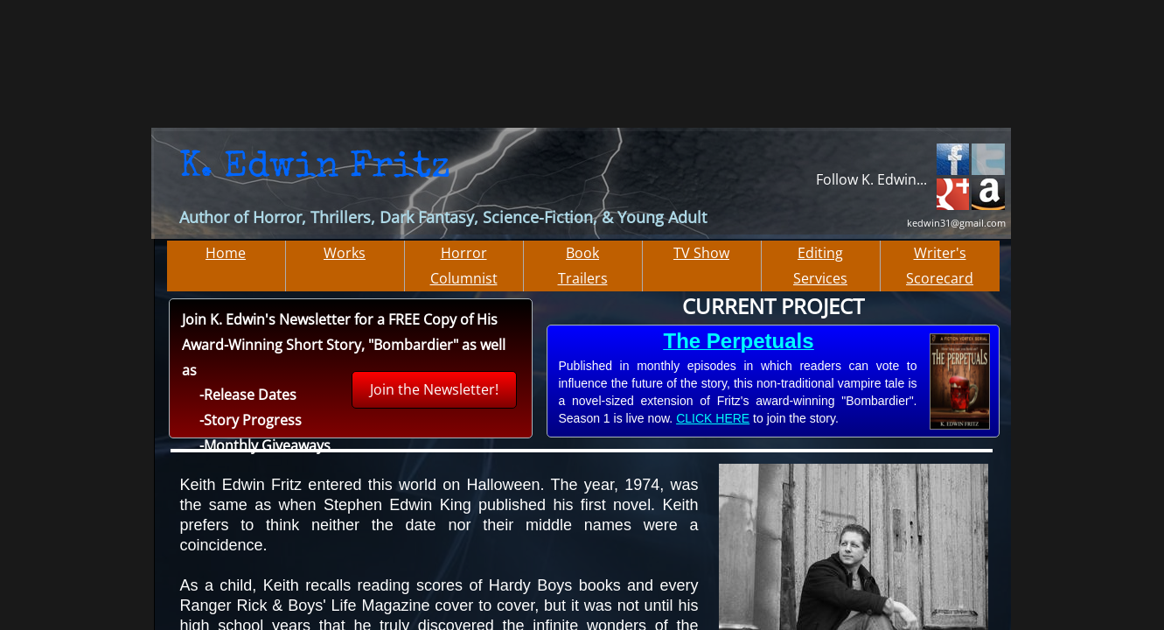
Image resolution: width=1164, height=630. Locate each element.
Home (226, 252)
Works (345, 252)
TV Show (701, 252)
